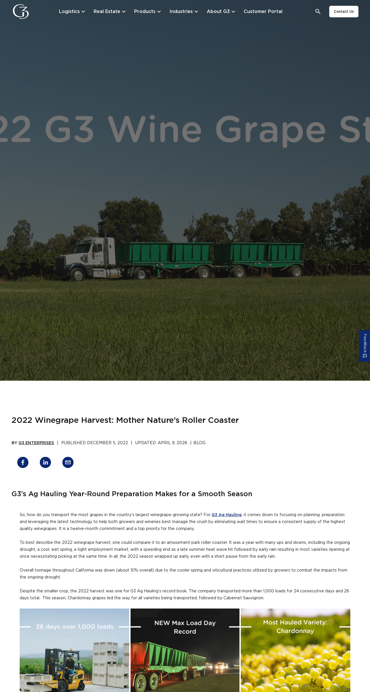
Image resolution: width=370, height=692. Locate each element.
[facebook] (22, 463)
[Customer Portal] (263, 11)
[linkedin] (45, 463)
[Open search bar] (318, 11)
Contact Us (344, 11)
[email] (68, 463)
